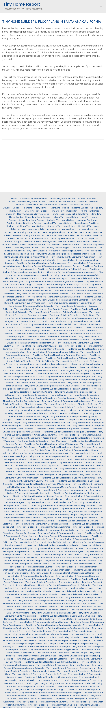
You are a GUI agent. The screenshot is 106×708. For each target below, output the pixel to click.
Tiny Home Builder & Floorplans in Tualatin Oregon (40, 689)
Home (14, 198)
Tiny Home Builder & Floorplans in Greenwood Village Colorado (56, 413)
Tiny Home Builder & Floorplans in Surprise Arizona (70, 668)
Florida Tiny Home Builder (75, 208)
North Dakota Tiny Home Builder (33, 238)
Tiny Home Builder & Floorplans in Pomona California (64, 557)
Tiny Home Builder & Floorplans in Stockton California (41, 659)
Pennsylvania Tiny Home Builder (59, 241)
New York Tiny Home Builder (61, 235)
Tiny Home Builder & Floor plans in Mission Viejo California (55, 251)
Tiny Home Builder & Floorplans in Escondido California (49, 367)
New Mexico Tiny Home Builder (28, 235)
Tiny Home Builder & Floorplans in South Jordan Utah (64, 640)
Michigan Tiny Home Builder (31, 226)
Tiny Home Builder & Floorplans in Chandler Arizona (40, 321)
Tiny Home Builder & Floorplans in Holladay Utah (47, 425)
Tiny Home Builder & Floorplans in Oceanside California (41, 524)
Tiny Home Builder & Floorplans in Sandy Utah (54, 613)
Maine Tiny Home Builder (28, 223)
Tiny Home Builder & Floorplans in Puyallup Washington (43, 570)
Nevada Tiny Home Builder (27, 232)
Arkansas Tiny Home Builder (31, 202)
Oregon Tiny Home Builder (27, 241)
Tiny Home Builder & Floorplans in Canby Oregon (71, 303)
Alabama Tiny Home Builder (33, 198)
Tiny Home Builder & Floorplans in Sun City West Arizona (51, 662)
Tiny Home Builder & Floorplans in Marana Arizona (52, 487)
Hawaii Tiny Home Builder (35, 211)
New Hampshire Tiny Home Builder (60, 232)
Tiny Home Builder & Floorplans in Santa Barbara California (67, 616)
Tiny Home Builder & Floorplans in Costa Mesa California (62, 340)
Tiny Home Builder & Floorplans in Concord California (41, 333)
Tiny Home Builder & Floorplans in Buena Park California (53, 297)
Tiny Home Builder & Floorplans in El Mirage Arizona (71, 358)
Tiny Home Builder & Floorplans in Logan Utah (38, 472)
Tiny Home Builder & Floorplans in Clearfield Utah (53, 324)
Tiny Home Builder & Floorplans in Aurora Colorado (71, 272)
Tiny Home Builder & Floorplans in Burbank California (62, 300)
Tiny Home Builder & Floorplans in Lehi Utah (36, 468)
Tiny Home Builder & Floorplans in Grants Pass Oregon (41, 410)
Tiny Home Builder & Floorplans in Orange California (52, 530)
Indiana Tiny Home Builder (66, 217)
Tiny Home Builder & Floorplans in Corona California (51, 337)
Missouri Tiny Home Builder (31, 229)
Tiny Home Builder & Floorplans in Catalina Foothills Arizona (58, 312)
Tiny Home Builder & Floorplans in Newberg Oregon (51, 514)
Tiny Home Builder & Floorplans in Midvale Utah (40, 499)
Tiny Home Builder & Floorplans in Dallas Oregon (39, 346)
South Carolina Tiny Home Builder (28, 244)
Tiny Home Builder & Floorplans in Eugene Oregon (57, 370)
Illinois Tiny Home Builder (37, 217)
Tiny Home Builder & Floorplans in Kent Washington (42, 441)
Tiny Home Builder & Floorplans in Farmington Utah (70, 376)
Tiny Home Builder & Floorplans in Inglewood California (62, 429)
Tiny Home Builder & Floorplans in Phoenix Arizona (58, 554)
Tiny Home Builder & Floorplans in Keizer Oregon (33, 438)
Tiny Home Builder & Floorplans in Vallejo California (63, 695)
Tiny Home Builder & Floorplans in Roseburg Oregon (68, 588)
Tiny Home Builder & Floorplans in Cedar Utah (71, 315)
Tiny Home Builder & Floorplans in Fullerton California (50, 398)
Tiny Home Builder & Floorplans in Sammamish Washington (47, 600)
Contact (63, 205)
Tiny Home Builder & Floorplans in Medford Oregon (38, 496)
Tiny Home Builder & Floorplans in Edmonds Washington (60, 355)
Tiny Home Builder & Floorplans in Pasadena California (52, 545)
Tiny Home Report (21, 4)
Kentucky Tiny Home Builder (60, 220)
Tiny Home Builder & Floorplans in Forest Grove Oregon (52, 386)
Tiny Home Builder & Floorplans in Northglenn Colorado (70, 518)
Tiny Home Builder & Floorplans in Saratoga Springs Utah (53, 625)
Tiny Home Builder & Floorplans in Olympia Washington (44, 527)
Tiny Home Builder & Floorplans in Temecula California (39, 674)
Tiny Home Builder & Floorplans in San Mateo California (41, 610)
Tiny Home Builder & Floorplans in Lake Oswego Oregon (40, 453)
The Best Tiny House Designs (55, 248)
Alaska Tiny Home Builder (62, 198)
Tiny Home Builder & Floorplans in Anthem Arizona (41, 263)
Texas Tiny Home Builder (25, 248)
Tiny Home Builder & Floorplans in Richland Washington (52, 582)
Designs (16, 208)
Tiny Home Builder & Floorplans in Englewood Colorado (41, 364)
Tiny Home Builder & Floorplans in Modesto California (52, 502)
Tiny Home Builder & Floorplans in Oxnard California (64, 536)
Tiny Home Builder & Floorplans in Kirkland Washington (51, 444)
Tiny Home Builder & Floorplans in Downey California (52, 352)
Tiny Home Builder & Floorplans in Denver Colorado (39, 349)
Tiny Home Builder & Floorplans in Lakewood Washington (68, 459)
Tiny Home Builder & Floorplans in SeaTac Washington (63, 628)
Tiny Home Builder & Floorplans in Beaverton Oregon (41, 278)
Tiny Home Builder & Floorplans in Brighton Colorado (42, 294)
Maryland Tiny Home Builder (58, 223)
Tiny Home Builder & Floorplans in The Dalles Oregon (50, 677)
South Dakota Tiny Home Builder (63, 244)
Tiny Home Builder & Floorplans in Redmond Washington (40, 579)
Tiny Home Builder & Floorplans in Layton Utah (36, 465)
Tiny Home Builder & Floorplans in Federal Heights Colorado (66, 254)
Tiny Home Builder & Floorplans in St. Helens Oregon (61, 653)
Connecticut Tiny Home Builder (41, 205)
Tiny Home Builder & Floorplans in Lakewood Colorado (56, 456)
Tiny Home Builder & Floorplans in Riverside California (64, 585)
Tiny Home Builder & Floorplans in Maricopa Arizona (62, 490)
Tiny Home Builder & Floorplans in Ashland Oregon (62, 269)
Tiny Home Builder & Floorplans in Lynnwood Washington (42, 484)
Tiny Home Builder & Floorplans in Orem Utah (60, 533)
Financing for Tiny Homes (35, 208)
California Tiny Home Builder (62, 202)
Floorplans (55, 208)
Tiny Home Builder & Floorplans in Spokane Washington (43, 646)
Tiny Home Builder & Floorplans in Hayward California (40, 419)
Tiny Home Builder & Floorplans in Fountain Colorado (64, 389)
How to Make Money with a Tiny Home (70, 214)
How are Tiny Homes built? (63, 211)
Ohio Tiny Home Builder (62, 238)
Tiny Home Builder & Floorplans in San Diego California (69, 603)
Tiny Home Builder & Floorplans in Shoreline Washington (40, 634)
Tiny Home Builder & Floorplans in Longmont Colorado (51, 475)
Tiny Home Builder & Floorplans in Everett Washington (62, 373)
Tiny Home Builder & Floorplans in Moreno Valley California (66, 505)
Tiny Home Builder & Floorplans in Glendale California (70, 404)
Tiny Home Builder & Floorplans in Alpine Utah (72, 257)
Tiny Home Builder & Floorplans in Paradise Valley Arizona (42, 542)
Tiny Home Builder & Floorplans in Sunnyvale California (62, 665)
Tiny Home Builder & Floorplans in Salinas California (38, 597)
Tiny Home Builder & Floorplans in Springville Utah (53, 649)
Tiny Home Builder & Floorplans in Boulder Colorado (71, 287)
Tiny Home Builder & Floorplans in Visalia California (52, 705)
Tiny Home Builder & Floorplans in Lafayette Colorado (65, 447)
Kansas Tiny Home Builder (31, 220)
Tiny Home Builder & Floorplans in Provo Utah (73, 564)
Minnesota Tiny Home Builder (61, 226)
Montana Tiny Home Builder (60, 229)
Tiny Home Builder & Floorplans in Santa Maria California (41, 622)
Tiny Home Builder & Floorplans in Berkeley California (62, 284)
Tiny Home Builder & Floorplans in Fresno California (41, 395)
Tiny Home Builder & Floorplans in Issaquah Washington (69, 432)
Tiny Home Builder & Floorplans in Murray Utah (43, 511)
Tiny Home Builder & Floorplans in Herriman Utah (47, 422)
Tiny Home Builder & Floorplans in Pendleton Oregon (57, 551)
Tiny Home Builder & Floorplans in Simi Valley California (52, 637)
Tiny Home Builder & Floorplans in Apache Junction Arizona (51, 266)
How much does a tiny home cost (33, 214)
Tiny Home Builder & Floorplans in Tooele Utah (72, 683)
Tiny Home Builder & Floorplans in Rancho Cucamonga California (62, 573)
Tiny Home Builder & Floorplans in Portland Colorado (70, 560)
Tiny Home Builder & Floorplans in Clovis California (57, 327)
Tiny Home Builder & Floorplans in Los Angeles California (68, 478)
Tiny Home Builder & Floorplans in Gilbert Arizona (66, 401)
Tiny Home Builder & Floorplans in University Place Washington (50, 692)
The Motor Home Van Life (83, 248)
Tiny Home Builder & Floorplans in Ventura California (42, 702)
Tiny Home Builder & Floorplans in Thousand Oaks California (66, 680)
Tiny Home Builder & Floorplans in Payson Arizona (59, 548)
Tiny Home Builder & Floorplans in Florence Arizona (40, 383)
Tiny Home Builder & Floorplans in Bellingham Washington (54, 281)
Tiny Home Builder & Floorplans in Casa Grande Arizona (41, 309)
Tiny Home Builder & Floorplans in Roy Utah (75, 591)
